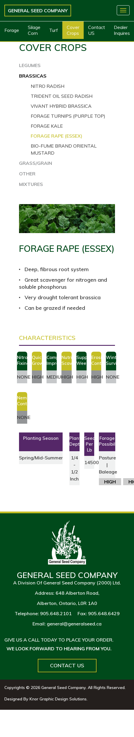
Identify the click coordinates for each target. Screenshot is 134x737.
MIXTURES (31, 184)
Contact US (96, 30)
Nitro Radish (47, 86)
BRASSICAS (33, 76)
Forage (11, 30)
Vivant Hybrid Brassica (61, 106)
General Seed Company (38, 10)
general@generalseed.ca (74, 624)
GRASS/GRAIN (35, 163)
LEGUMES (30, 65)
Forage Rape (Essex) (56, 136)
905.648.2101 (56, 613)
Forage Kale (47, 126)
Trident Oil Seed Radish (61, 96)
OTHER (27, 174)
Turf (53, 30)
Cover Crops (73, 30)
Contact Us (67, 665)
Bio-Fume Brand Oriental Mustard (64, 149)
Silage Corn (34, 30)
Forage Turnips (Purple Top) (68, 116)
